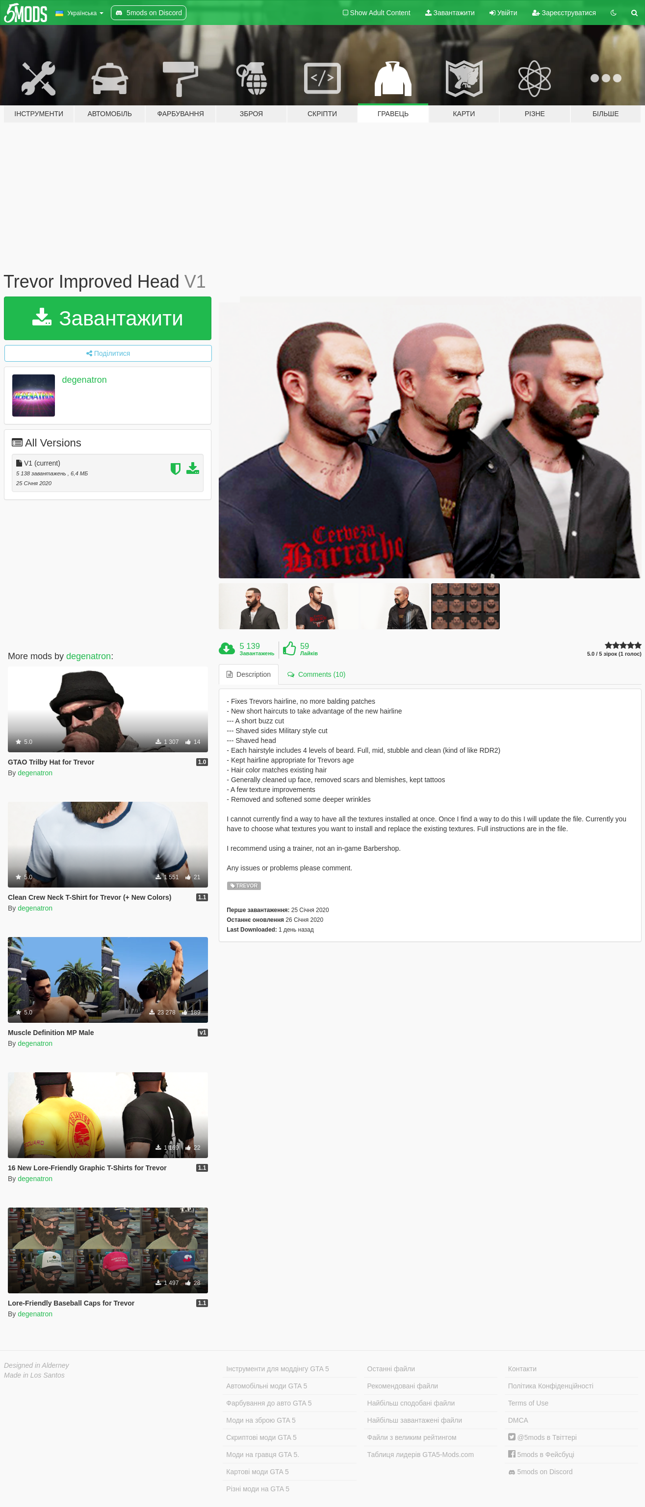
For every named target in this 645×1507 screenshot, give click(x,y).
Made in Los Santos (34, 1375)
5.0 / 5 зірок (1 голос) (614, 654)
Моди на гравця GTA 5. (262, 1454)
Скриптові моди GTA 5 (261, 1437)
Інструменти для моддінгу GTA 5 (277, 1369)
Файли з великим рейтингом (412, 1437)
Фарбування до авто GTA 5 (268, 1403)
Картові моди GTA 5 (257, 1472)
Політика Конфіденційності (550, 1386)
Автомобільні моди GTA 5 (266, 1386)
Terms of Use (528, 1403)
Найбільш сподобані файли (411, 1403)
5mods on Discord (540, 1472)
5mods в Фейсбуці (541, 1454)
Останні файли (391, 1369)
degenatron (84, 380)
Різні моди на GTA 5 (257, 1489)
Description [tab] (249, 674)
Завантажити (450, 13)
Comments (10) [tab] (316, 674)
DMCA (518, 1420)
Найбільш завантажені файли (414, 1420)
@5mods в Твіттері (542, 1437)
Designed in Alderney (36, 1365)
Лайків (309, 653)
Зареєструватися (564, 13)
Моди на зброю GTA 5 (260, 1420)
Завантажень (257, 653)
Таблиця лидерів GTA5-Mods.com (420, 1454)
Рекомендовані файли (403, 1386)
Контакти (522, 1369)
